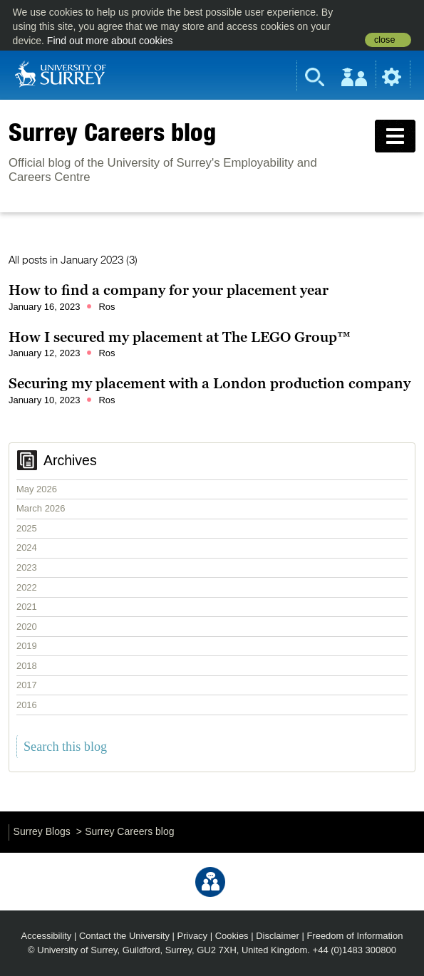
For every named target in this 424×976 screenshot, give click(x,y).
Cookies (232, 935)
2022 (26, 587)
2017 (26, 685)
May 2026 (36, 489)
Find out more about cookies (110, 40)
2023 (26, 567)
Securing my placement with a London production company (209, 383)
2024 (26, 547)
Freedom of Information (354, 935)
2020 (26, 626)
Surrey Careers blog (112, 132)
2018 (26, 665)
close (384, 40)
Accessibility (46, 935)
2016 (26, 705)
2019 (26, 645)
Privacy (192, 935)
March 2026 (41, 508)
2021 (26, 606)
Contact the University (124, 935)
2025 (26, 528)
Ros (106, 306)
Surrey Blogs (42, 831)
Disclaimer (277, 935)
